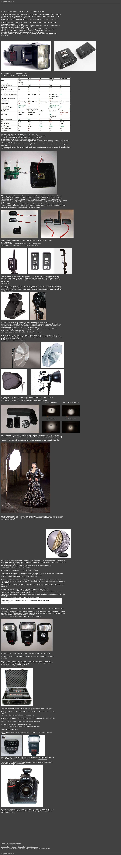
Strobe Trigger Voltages (23, 567)
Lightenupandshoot (32, 847)
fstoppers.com (10, 812)
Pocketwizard (4, 762)
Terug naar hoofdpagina (7, 1)
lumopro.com (46, 30)
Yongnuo (20, 732)
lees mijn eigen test (26, 30)
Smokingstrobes (45, 848)
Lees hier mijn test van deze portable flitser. (13, 666)
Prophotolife (21, 847)
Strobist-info (10, 848)
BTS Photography (34, 848)
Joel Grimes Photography (21, 848)
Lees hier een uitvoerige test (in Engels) (12, 715)
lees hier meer (37, 332)
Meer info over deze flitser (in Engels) (11, 597)
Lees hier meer (33, 245)
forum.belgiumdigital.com (18, 75)
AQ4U (29, 243)
